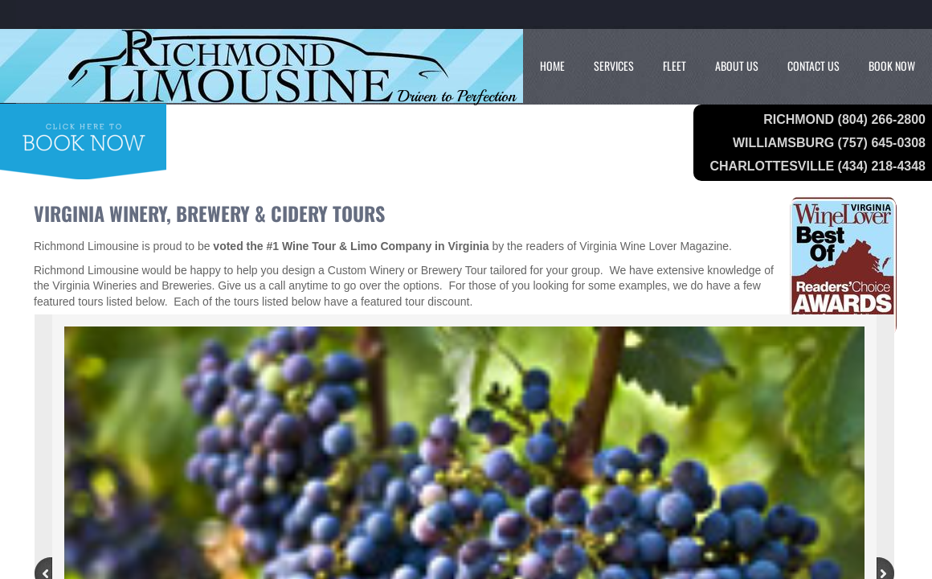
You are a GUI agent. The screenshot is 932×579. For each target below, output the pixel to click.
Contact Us (813, 65)
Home (552, 65)
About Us (736, 65)
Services (614, 65)
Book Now (892, 65)
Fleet (674, 65)
